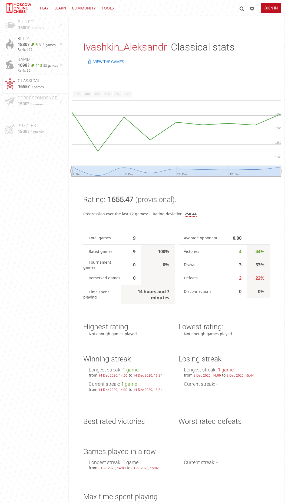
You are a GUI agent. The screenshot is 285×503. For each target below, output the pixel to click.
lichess (18, 8)
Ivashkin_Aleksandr (125, 47)
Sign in (271, 8)
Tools (108, 8)
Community (84, 8)
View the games (108, 62)
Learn (60, 8)
